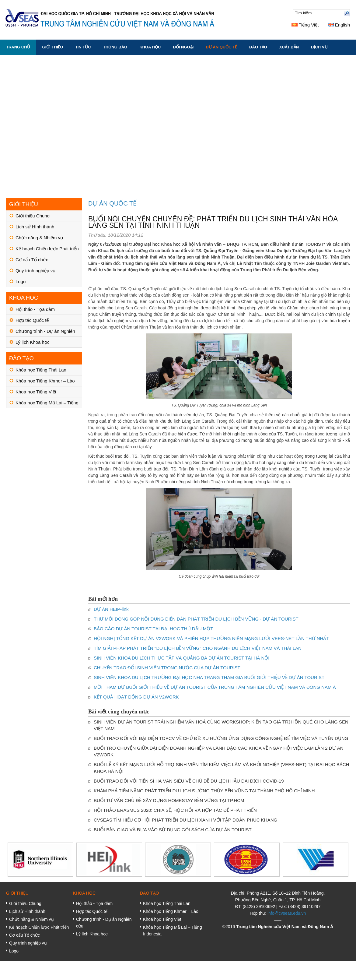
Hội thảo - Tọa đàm (35, 309)
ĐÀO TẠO (258, 47)
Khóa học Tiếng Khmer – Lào (45, 380)
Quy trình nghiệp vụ (35, 270)
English (339, 24)
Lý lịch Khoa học (32, 342)
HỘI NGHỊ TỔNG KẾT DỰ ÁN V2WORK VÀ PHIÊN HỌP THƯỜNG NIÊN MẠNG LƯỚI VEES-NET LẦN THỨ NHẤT (211, 638)
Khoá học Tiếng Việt (36, 391)
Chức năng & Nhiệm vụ (39, 237)
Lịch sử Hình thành (35, 226)
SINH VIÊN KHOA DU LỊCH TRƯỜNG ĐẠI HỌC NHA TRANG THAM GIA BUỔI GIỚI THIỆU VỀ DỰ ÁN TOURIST (209, 677)
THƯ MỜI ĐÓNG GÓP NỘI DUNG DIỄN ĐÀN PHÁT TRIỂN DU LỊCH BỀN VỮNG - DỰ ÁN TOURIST (196, 618)
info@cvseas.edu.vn (286, 913)
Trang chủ (18, 47)
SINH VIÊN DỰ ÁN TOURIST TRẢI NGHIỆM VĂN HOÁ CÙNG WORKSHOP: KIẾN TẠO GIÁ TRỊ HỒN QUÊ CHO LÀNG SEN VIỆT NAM (221, 725)
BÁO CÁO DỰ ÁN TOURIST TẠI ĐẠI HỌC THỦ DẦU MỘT (153, 628)
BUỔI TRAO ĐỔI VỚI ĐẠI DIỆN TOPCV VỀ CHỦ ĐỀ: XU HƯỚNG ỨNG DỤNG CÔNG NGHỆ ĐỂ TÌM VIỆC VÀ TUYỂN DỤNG (221, 738)
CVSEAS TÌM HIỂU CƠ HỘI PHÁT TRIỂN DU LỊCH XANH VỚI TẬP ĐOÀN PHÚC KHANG (185, 819)
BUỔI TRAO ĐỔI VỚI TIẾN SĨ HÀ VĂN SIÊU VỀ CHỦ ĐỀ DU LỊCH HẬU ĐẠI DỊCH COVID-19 (189, 780)
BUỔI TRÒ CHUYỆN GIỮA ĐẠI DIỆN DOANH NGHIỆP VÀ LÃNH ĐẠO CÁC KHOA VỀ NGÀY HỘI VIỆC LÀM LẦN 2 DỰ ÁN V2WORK (219, 751)
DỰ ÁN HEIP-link (111, 609)
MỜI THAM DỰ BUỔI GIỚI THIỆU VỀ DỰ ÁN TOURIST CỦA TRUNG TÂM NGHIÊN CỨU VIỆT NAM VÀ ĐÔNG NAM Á (215, 687)
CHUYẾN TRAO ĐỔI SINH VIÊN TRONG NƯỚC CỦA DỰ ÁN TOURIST (167, 667)
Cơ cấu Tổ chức (32, 259)
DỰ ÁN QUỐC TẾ (221, 47)
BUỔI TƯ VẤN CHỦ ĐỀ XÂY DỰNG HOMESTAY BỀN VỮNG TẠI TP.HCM (169, 800)
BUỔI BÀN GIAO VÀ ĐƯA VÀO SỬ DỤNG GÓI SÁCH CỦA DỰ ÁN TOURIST (173, 829)
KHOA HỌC (150, 47)
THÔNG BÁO (115, 47)
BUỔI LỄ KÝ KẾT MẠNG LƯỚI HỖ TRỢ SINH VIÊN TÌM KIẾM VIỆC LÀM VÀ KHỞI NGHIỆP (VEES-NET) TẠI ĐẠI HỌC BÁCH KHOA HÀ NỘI (221, 768)
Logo (21, 281)
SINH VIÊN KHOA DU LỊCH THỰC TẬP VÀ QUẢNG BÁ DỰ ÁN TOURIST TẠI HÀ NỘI (182, 657)
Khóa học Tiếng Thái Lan (41, 369)
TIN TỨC (83, 47)
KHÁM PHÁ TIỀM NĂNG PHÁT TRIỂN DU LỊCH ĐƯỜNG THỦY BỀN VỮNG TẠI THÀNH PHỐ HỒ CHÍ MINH (204, 790)
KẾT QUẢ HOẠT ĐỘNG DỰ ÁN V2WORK (136, 696)
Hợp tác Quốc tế (32, 320)
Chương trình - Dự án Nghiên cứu (45, 333)
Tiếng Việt (305, 24)
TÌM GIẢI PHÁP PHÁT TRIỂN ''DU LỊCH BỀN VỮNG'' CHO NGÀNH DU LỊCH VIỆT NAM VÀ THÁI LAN (198, 648)
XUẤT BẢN (289, 47)
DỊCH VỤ (319, 47)
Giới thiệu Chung (33, 215)
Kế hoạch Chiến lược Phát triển (47, 248)
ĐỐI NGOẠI (183, 47)
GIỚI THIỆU (52, 47)
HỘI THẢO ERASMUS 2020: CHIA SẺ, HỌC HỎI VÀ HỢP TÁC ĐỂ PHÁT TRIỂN (175, 810)
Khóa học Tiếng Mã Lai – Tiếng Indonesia (47, 404)
